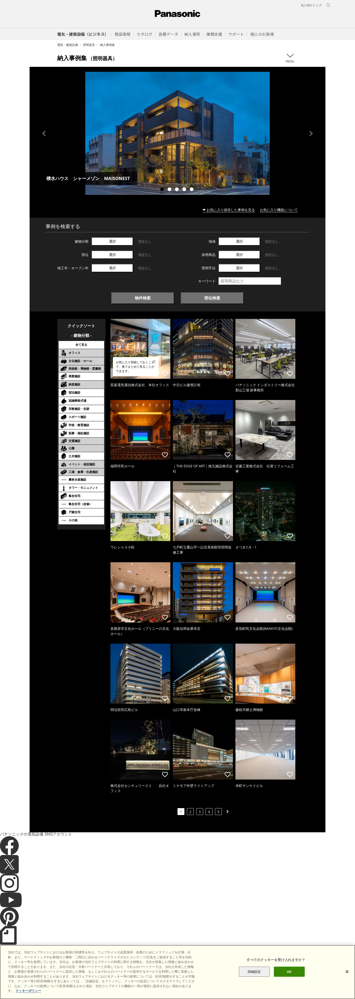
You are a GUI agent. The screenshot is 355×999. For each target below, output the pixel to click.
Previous (44, 133)
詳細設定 (254, 984)
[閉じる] (347, 984)
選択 (112, 241)
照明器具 (89, 45)
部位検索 (212, 298)
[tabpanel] (177, 133)
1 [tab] (162, 189)
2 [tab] (170, 189)
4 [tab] (184, 189)
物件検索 (143, 298)
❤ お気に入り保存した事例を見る (229, 209)
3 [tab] (177, 189)
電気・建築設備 (67, 45)
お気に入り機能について (279, 209)
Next (311, 133)
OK (289, 984)
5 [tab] (192, 189)
